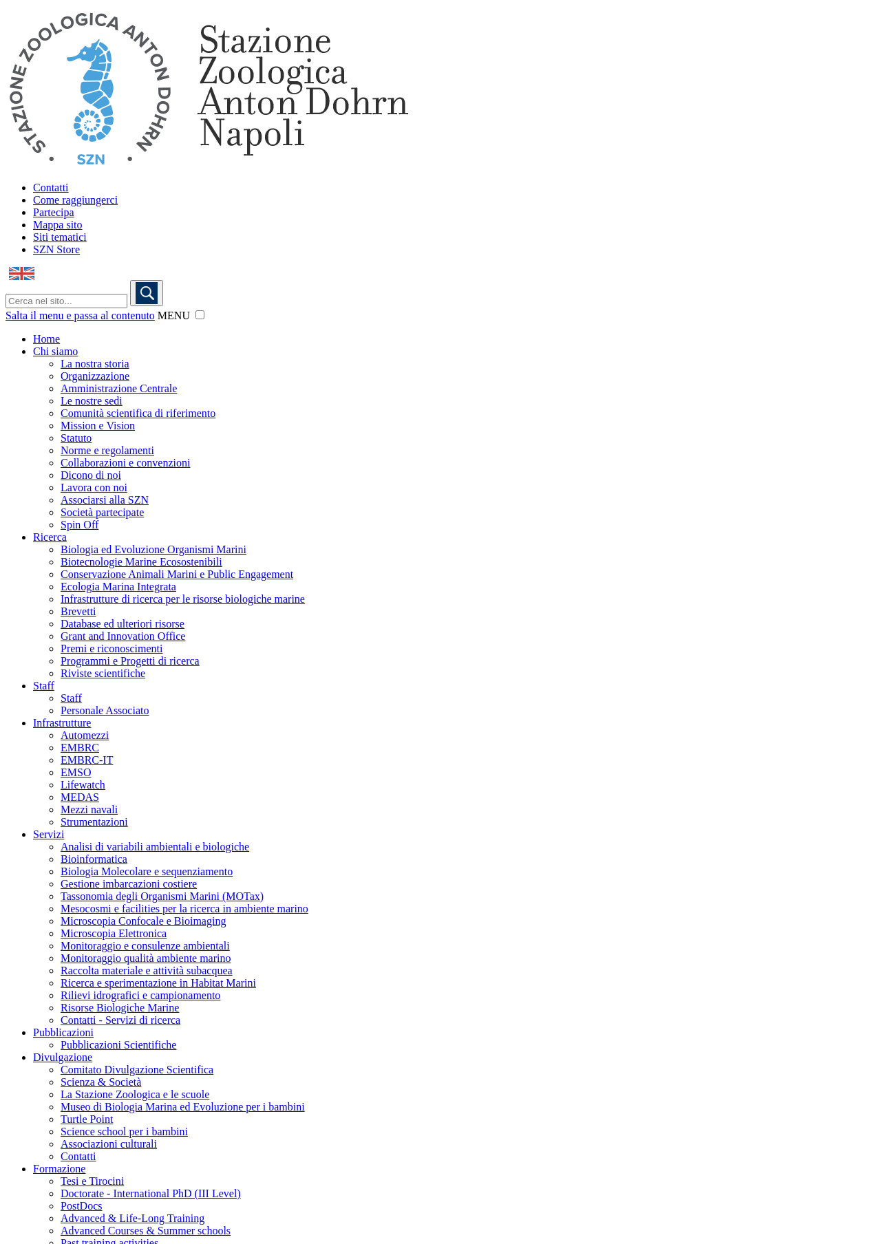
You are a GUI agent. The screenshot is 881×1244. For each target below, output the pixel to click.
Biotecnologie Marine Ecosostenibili (141, 562)
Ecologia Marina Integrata (118, 586)
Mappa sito (58, 224)
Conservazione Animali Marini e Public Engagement (177, 574)
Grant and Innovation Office (123, 636)
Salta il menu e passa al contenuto (80, 315)
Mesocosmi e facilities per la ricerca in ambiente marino (184, 908)
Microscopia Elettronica (114, 933)
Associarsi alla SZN (105, 500)
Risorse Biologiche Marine (120, 1008)
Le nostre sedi (92, 401)
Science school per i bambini (124, 1131)
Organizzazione (95, 376)
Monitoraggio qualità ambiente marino (146, 958)
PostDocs (81, 1206)
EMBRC (80, 747)
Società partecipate (102, 512)
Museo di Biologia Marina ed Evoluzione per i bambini (183, 1107)
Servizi (48, 834)
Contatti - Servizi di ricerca (120, 1020)
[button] (199, 314)
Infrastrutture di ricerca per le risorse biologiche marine (183, 599)
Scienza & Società (101, 1082)
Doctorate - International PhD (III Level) (151, 1193)
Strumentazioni (94, 822)
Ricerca (50, 537)
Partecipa (53, 212)
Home (46, 339)
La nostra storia (95, 363)
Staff (43, 685)
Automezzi (85, 735)
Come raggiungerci (75, 200)
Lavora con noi (94, 487)
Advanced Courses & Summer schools (146, 1230)
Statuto (76, 438)
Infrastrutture (62, 723)
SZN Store (56, 249)
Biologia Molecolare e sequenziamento (147, 871)
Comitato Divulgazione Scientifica (137, 1069)
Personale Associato (105, 710)
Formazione (59, 1169)
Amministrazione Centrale (119, 388)
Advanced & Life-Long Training (132, 1218)
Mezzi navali (89, 809)
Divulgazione (62, 1057)
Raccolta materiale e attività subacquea (147, 970)
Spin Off (79, 524)
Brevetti (78, 611)
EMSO (76, 772)
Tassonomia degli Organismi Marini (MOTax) (162, 896)
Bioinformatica (94, 859)
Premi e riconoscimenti (111, 648)
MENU (174, 315)
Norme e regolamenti (107, 450)
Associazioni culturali (109, 1144)
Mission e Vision (98, 425)
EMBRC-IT (87, 760)
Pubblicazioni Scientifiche (118, 1045)
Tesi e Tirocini (92, 1181)
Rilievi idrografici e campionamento (140, 995)
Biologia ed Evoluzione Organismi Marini (153, 549)
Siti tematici (60, 237)
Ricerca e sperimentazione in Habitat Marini (158, 983)
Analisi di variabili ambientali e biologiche (155, 846)
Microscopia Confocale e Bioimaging (143, 921)
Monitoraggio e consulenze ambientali (145, 946)
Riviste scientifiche (103, 673)
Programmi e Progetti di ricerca (130, 661)
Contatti (51, 187)
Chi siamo (55, 351)
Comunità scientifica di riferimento (138, 413)
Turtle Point (87, 1119)
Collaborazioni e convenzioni (125, 463)
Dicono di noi (91, 475)
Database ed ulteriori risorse (122, 624)
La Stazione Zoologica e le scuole (135, 1094)
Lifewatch (83, 785)
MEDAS (80, 797)
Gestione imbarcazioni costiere (129, 884)
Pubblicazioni (63, 1032)
